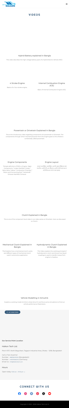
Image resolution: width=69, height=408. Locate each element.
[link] (9, 4)
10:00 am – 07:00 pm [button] (17, 372)
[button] (66, 4)
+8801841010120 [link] (14, 357)
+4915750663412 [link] (14, 359)
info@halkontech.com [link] (16, 362)
